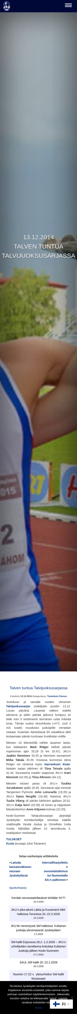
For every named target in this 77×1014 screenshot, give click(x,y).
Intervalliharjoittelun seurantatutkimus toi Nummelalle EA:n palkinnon (55, 871)
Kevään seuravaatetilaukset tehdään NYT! (38, 897)
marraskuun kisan (57, 764)
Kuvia (10, 843)
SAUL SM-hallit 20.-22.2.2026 (38, 962)
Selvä (38, 1007)
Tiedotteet (52, 696)
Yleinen (63, 696)
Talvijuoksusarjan (18, 706)
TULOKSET (14, 839)
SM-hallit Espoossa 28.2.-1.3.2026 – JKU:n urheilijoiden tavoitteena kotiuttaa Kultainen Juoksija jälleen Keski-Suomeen (38, 946)
